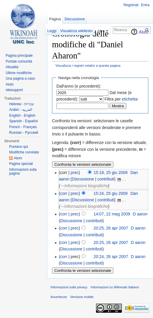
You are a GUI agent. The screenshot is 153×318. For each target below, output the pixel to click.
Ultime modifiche (19, 73)
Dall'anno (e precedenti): (78, 86)
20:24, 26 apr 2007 (110, 256)
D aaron (140, 214)
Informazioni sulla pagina (22, 172)
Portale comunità (19, 61)
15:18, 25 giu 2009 (110, 172)
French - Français (23, 127)
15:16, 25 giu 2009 (110, 193)
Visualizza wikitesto (76, 31)
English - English (22, 115)
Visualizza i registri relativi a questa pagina (88, 65)
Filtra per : (122, 99)
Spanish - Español (23, 121)
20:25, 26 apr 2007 (110, 228)
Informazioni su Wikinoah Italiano (115, 287)
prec (75, 172)
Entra (145, 5)
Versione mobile (82, 297)
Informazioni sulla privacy (69, 287)
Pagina (55, 19)
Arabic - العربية (20, 110)
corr (63, 193)
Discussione (83, 179)
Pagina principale (19, 55)
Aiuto (143, 31)
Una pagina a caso (20, 78)
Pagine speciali (21, 164)
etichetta (129, 99)
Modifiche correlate (24, 152)
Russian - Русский (23, 132)
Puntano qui (18, 147)
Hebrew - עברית (21, 104)
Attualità (12, 67)
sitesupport (14, 90)
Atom (18, 158)
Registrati (131, 5)
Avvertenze (59, 297)
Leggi (51, 31)
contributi (105, 179)
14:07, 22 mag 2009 (111, 214)
